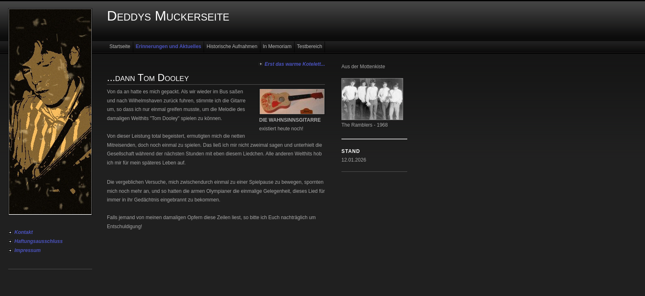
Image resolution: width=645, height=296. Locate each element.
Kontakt (23, 232)
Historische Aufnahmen (231, 46)
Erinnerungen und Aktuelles (169, 46)
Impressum (27, 250)
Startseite (119, 46)
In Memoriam (277, 46)
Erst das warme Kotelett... (294, 64)
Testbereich (309, 46)
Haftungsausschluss (38, 241)
